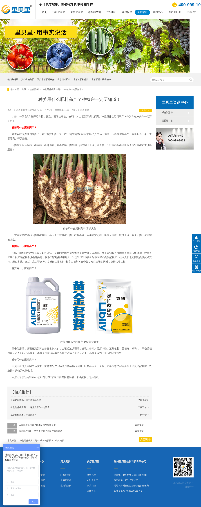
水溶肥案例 (65, 480)
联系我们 (191, 12)
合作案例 (142, 12)
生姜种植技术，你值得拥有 (24, 414)
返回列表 (145, 110)
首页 (44, 12)
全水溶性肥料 (63, 79)
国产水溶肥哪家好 (45, 79)
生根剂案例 (65, 485)
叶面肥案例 (65, 475)
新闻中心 (158, 12)
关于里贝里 (93, 461)
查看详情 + (140, 425)
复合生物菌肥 (27, 79)
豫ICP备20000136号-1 (131, 491)
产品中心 (111, 12)
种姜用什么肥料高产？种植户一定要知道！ (63, 89)
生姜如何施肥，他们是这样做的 (26, 400)
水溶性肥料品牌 (81, 79)
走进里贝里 (174, 12)
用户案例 (65, 461)
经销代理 (127, 12)
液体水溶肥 (76, 12)
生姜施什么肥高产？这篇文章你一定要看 (30, 407)
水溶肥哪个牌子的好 (101, 79)
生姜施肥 (59, 440)
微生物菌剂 (94, 12)
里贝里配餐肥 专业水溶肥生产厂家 (27, 110)
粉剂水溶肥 (58, 12)
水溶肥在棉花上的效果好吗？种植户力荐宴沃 (40, 431)
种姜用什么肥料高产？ (24, 127)
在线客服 (91, 491)
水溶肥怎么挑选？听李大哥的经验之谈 (37, 425)
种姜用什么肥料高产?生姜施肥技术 (36, 440)
